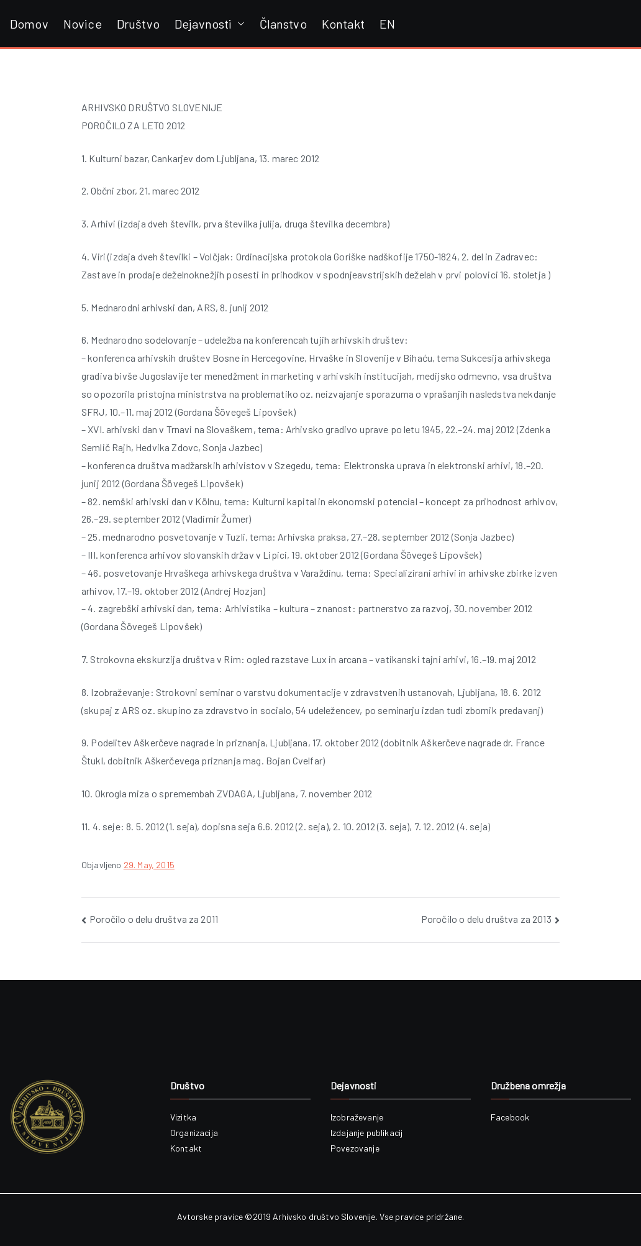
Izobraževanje (356, 1117)
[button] (238, 23)
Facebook (510, 1117)
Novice (82, 23)
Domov (29, 23)
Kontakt (343, 23)
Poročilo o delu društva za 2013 (486, 919)
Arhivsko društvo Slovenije (324, 1216)
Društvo (138, 23)
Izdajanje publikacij (366, 1132)
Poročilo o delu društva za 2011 (153, 919)
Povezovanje (355, 1148)
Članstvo (283, 23)
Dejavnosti (210, 23)
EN (387, 23)
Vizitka (183, 1117)
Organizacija (194, 1132)
